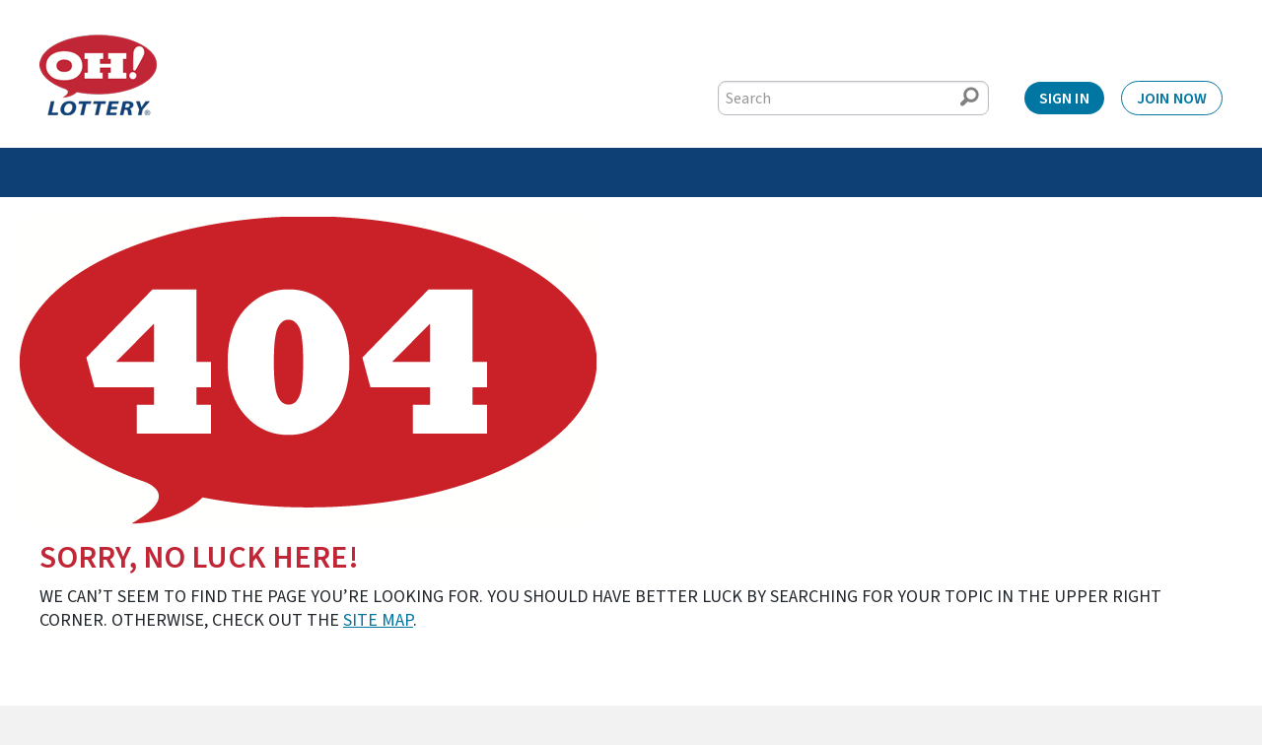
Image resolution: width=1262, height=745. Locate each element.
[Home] (98, 74)
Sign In (1064, 98)
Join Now (1172, 98)
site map (378, 620)
